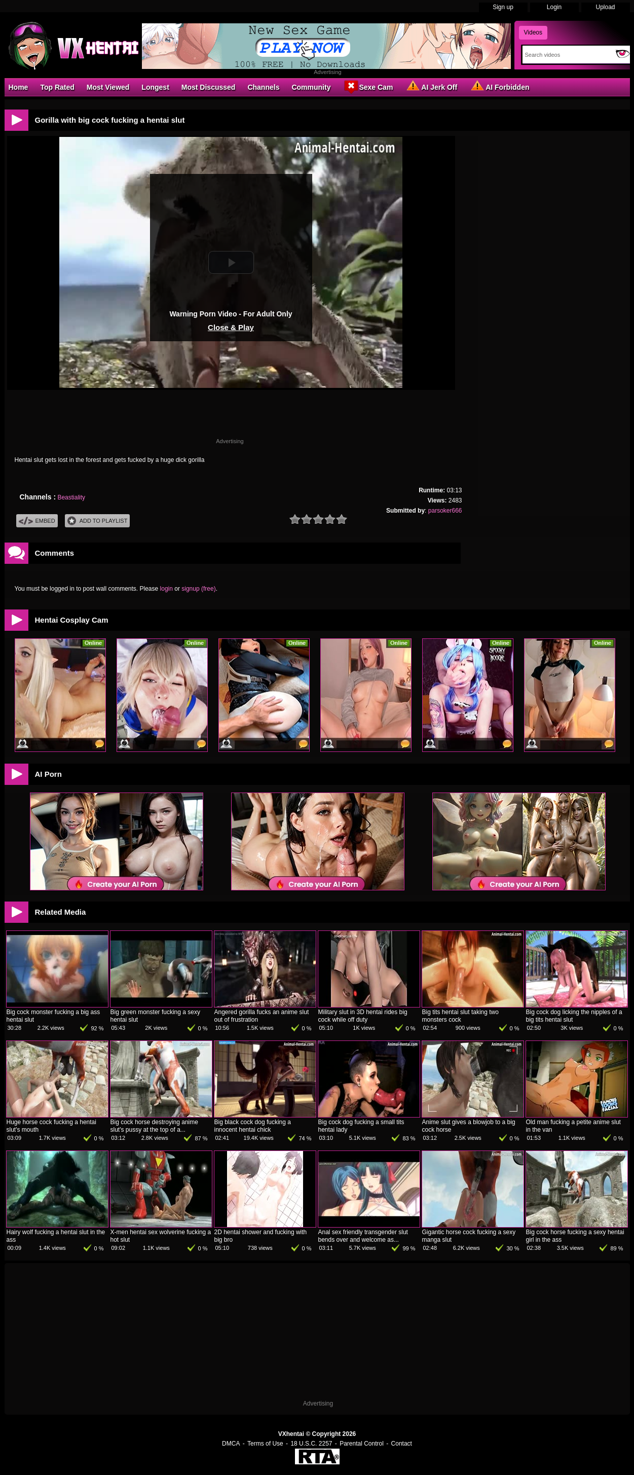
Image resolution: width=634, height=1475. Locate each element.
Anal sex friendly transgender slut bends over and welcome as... (363, 1236)
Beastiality (71, 497)
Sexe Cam (368, 87)
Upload (605, 7)
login (166, 588)
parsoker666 (445, 510)
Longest (155, 87)
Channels (263, 87)
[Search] (567, 55)
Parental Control (362, 1443)
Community (310, 87)
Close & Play (231, 327)
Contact (401, 1443)
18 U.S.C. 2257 (311, 1443)
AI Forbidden (499, 87)
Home (18, 87)
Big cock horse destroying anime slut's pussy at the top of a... (154, 1126)
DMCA (231, 1443)
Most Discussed (208, 87)
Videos (533, 32)
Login (554, 7)
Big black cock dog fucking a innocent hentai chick (252, 1126)
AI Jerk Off (431, 87)
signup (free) (198, 588)
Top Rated (57, 87)
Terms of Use (265, 1443)
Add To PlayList (97, 521)
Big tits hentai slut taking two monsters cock (460, 1016)
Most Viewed (108, 87)
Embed (37, 521)
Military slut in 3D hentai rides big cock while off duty (362, 1016)
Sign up (503, 7)
